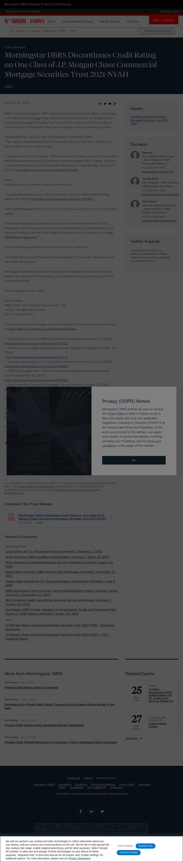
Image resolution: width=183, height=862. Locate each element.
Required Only (145, 846)
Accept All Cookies (129, 852)
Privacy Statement (79, 858)
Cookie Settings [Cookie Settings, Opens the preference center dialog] (125, 846)
